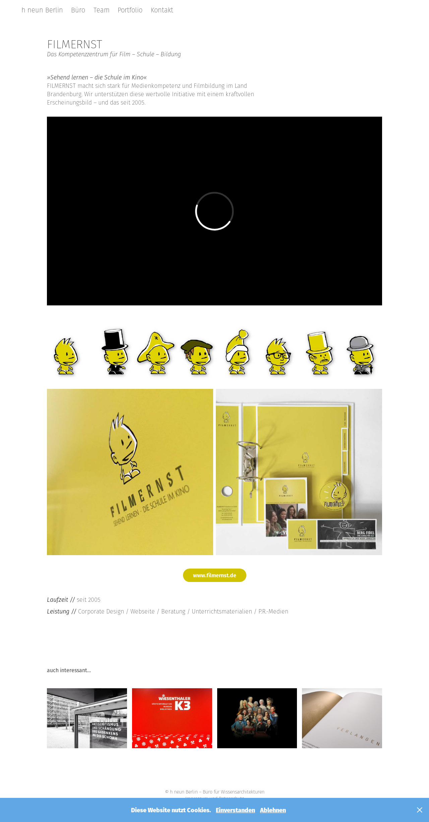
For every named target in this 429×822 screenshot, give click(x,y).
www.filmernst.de (214, 575)
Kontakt (162, 10)
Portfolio (130, 10)
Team (102, 10)
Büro (78, 10)
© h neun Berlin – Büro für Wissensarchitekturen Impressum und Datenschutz (214, 795)
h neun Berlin (42, 10)
